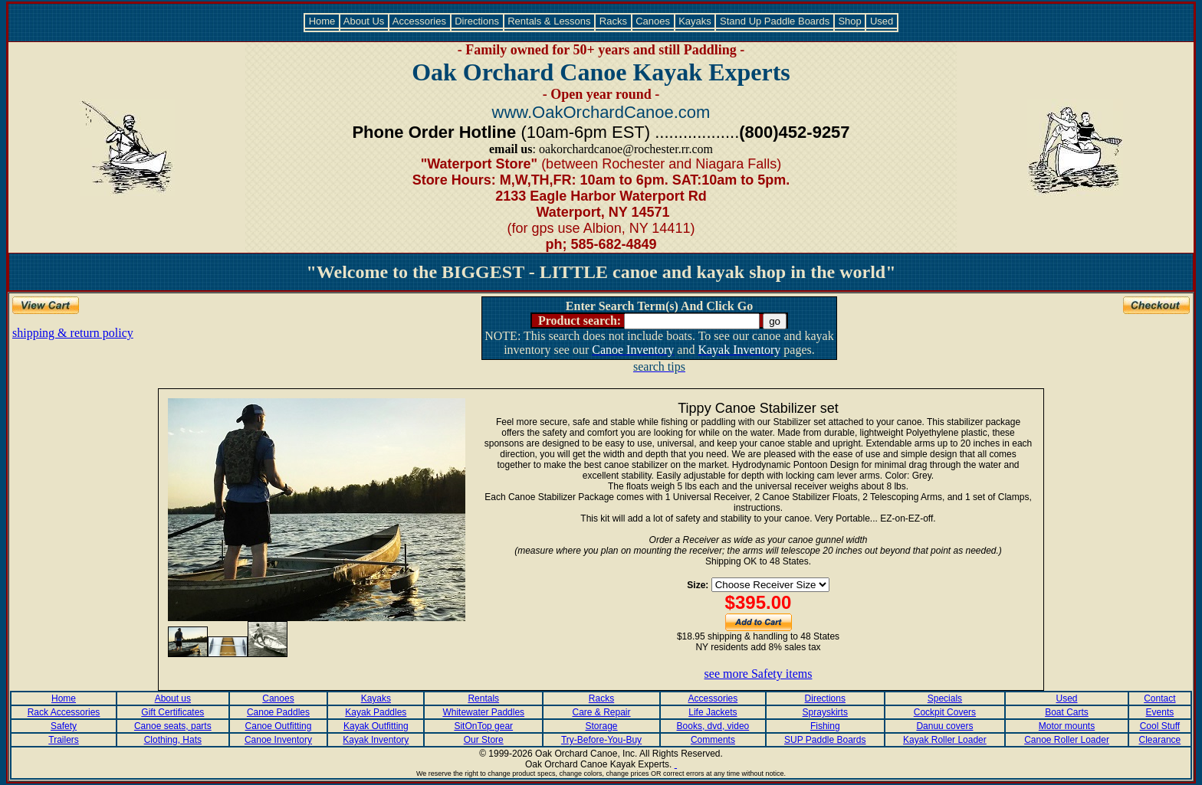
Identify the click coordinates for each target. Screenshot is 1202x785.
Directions (477, 21)
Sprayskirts (825, 712)
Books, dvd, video (713, 726)
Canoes (653, 21)
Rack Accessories (64, 712)
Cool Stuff (1160, 726)
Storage (602, 726)
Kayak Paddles (375, 712)
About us (173, 698)
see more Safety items (758, 673)
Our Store (484, 739)
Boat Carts (1067, 712)
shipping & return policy (72, 332)
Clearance (1160, 739)
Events (1160, 712)
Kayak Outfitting (376, 726)
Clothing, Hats (173, 739)
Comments (713, 739)
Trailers (63, 739)
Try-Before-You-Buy (601, 739)
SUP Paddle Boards (825, 739)
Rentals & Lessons (549, 21)
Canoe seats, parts (173, 726)
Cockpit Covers (945, 712)
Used (881, 21)
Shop (850, 21)
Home (322, 21)
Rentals (483, 698)
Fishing (825, 726)
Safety (64, 726)
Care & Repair (602, 712)
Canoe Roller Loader (1066, 739)
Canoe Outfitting (278, 726)
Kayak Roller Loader (945, 739)
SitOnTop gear (483, 726)
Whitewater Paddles (483, 712)
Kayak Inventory (376, 739)
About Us (364, 21)
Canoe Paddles (278, 712)
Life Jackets (712, 712)
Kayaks (695, 21)
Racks (612, 21)
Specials (945, 698)
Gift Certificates (172, 712)
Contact (1159, 698)
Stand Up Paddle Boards (774, 21)
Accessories (419, 21)
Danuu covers (944, 726)
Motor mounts (1067, 726)
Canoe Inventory (278, 739)
